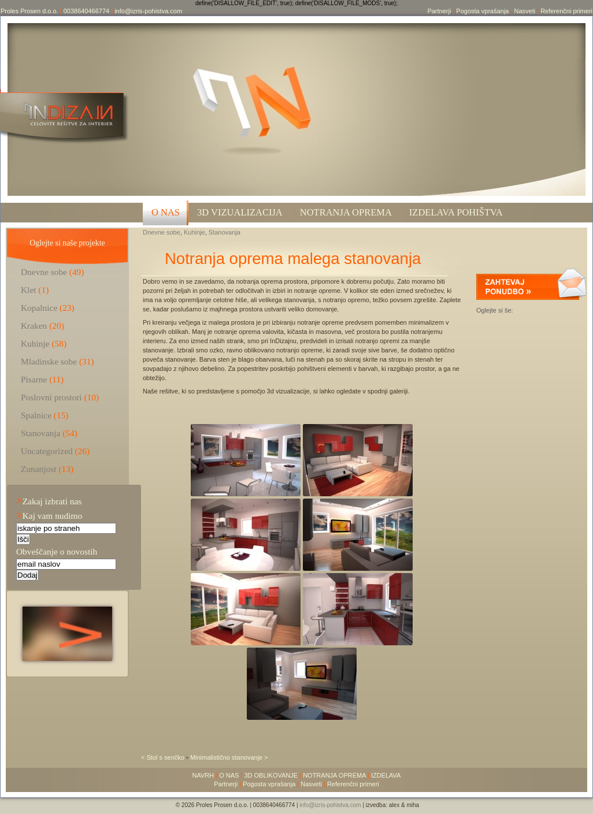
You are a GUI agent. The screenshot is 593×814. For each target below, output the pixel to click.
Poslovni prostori (51, 397)
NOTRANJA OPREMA (334, 775)
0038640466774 (87, 11)
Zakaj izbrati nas (48, 501)
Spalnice (36, 415)
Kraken (34, 325)
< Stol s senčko (163, 757)
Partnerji (439, 11)
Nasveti (524, 11)
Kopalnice (39, 308)
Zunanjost (39, 469)
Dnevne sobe (161, 232)
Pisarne (34, 379)
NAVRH (203, 775)
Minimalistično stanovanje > (229, 757)
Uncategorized (47, 451)
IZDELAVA (386, 775)
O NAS (165, 212)
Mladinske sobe (49, 361)
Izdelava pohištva (456, 212)
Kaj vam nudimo (49, 516)
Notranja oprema (346, 212)
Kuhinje (194, 232)
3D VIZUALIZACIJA (240, 212)
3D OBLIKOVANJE (271, 775)
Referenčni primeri (566, 11)
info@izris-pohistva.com (148, 11)
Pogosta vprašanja (482, 11)
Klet (28, 290)
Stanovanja (224, 232)
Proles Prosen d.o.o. (29, 11)
